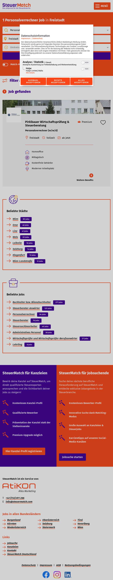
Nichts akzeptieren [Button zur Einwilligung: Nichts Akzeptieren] (58, 81)
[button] (82, 62)
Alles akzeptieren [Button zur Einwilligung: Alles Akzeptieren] (81, 81)
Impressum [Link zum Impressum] (25, 38)
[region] (56, 67)
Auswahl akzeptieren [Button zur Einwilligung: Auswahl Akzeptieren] (33, 81)
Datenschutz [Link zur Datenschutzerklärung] (37, 38)
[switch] (85, 62)
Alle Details (30, 73)
